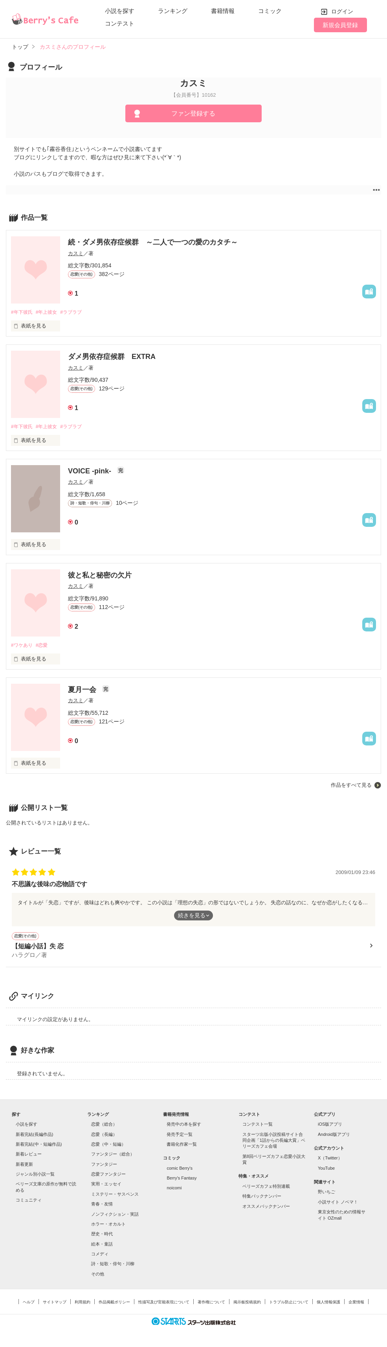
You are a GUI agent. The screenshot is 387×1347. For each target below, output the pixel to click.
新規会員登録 (340, 25)
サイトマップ (54, 1303)
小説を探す (119, 10)
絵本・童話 (102, 1245)
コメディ (99, 1255)
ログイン (342, 11)
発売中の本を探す (184, 1125)
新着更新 (24, 1165)
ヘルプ (29, 1303)
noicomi (174, 1189)
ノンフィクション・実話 (115, 1215)
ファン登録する (193, 113)
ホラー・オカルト (108, 1225)
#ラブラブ (76, 312)
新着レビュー (29, 1155)
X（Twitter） (330, 1159)
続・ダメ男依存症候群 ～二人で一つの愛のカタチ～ (153, 242)
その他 (97, 1275)
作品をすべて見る (351, 786)
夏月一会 (83, 691)
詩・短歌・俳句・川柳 (112, 1265)
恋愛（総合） (104, 1125)
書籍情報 (223, 10)
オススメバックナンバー (266, 1207)
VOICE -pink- (90, 472)
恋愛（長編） (104, 1136)
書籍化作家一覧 (182, 1145)
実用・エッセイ (106, 1185)
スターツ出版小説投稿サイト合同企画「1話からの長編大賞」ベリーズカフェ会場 (273, 1142)
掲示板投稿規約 (247, 1303)
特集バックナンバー (261, 1197)
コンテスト (119, 23)
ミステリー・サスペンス (115, 1195)
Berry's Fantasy (181, 1179)
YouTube (326, 1169)
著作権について (211, 1303)
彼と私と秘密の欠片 (100, 576)
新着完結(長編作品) (34, 1136)
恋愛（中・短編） (108, 1145)
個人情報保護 (328, 1303)
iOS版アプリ (330, 1125)
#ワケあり (22, 647)
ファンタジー (104, 1165)
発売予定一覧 (180, 1136)
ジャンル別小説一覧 (35, 1175)
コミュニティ (29, 1201)
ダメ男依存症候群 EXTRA (112, 357)
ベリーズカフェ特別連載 (266, 1187)
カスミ (75, 253)
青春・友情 (102, 1205)
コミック (270, 10)
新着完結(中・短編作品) (39, 1145)
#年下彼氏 (22, 312)
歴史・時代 (102, 1235)
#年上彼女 (49, 312)
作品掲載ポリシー (114, 1303)
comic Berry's (180, 1169)
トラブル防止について (288, 1303)
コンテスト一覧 (257, 1125)
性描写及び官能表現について (163, 1303)
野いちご (326, 1193)
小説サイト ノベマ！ (338, 1203)
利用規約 (82, 1303)
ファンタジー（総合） (112, 1155)
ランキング (172, 10)
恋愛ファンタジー (108, 1175)
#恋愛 (44, 647)
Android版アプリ (334, 1136)
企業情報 (356, 1303)
